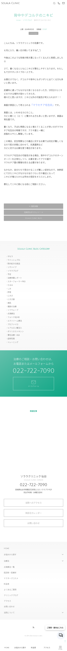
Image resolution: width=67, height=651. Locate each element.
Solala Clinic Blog (33, 218)
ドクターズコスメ (11, 578)
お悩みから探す (20, 648)
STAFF (45, 29)
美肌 (9, 302)
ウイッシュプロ (14, 260)
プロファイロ (13, 324)
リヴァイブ (12, 267)
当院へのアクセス (33, 502)
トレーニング (13, 342)
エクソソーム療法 (15, 320)
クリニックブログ (11, 595)
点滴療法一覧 (9, 567)
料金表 (33, 648)
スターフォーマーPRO (16, 281)
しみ (9, 288)
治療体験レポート (15, 277)
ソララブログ (27, 20)
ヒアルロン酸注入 (15, 327)
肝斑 (9, 292)
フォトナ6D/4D (14, 317)
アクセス (47, 648)
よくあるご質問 (10, 589)
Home (6, 648)
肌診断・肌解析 (10, 572)
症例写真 (11, 338)
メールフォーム (33, 383)
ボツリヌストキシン (16, 331)
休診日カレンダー (33, 512)
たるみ (10, 285)
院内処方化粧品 (14, 263)
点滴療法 (11, 313)
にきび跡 (11, 299)
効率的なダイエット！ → (33, 212)
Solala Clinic (10, 3)
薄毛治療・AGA (14, 335)
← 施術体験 (33, 206)
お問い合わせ (33, 523)
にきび (10, 295)
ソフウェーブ (13, 310)
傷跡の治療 (12, 306)
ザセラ (10, 256)
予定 (9, 274)
